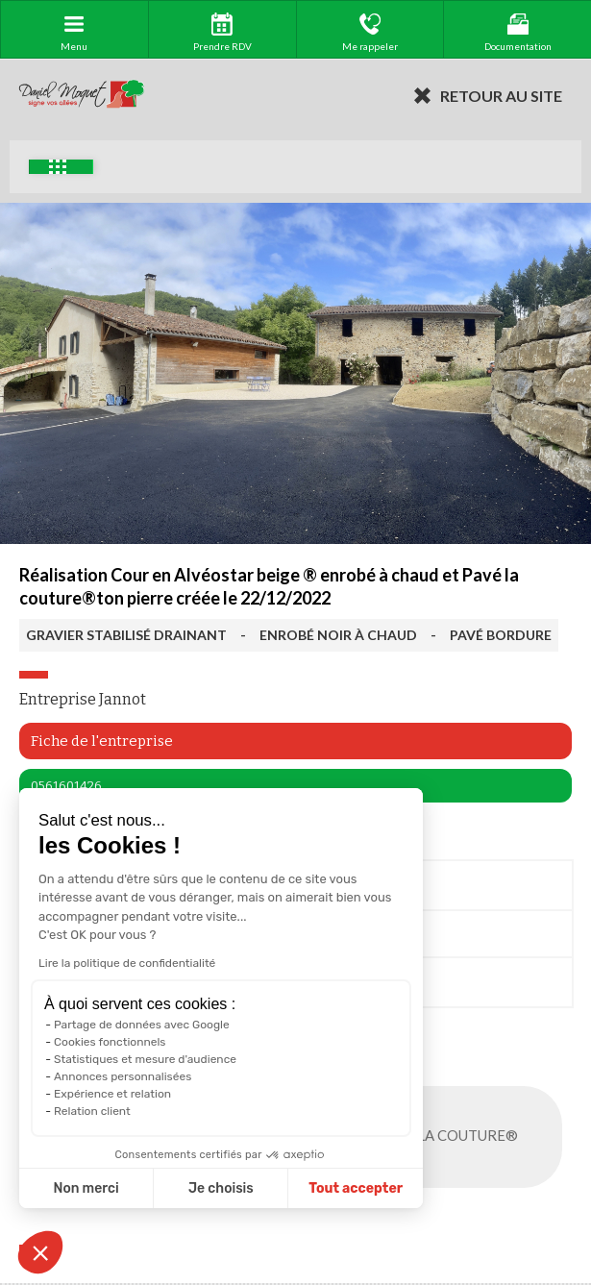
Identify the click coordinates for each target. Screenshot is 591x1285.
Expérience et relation (112, 1093)
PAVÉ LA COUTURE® (468, 1137)
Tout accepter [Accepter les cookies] (355, 1188)
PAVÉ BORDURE (501, 635)
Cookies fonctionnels (110, 1042)
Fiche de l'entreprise (102, 741)
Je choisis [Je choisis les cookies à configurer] (221, 1188)
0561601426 (66, 785)
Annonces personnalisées (122, 1076)
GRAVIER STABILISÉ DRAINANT (126, 635)
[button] (40, 1252)
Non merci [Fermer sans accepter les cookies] (85, 1188)
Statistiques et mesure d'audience (145, 1059)
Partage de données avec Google (142, 1024)
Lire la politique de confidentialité (126, 963)
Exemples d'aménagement (57, 167)
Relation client (92, 1111)
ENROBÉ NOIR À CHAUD (338, 635)
